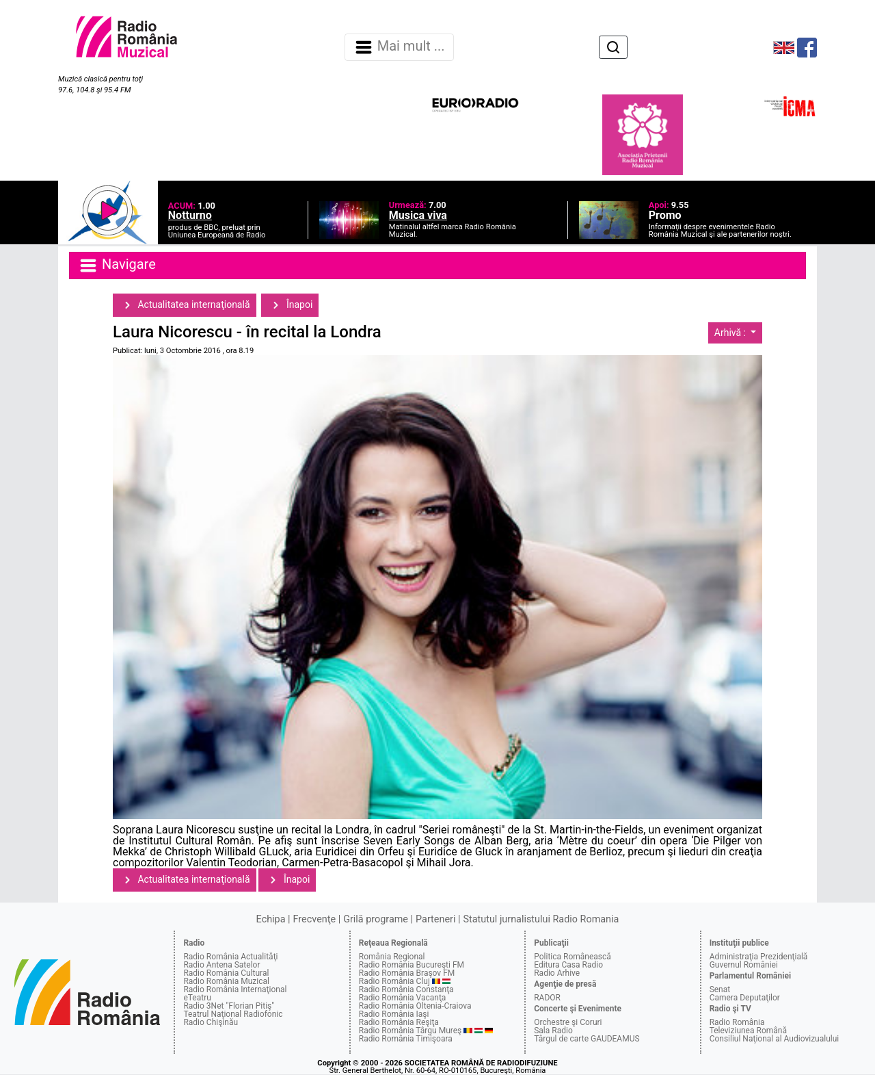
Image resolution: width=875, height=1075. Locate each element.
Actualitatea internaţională (184, 305)
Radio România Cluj (394, 981)
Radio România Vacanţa (402, 997)
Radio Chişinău (210, 1022)
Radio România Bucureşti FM (411, 965)
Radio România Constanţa (406, 989)
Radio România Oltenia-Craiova (415, 1006)
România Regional (392, 956)
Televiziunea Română (748, 1030)
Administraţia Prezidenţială (759, 956)
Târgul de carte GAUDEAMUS (586, 1039)
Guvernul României (744, 965)
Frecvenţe (314, 919)
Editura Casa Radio (568, 965)
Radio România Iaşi (394, 1014)
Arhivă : (731, 332)
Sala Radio (553, 1030)
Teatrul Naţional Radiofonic (232, 1014)
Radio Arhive (557, 973)
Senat (720, 989)
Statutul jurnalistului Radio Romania (541, 919)
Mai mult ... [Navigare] (399, 47)
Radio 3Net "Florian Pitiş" (228, 1006)
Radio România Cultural (226, 973)
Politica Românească (572, 956)
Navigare (117, 265)
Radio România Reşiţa (399, 1022)
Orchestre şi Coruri (568, 1022)
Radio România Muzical (226, 981)
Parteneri (435, 919)
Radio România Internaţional (234, 989)
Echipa (271, 919)
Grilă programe (375, 919)
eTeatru (197, 997)
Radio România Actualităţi (230, 956)
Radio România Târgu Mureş (410, 1030)
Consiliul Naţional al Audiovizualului (774, 1039)
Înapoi (289, 305)
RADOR (547, 997)
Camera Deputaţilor (745, 997)
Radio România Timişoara (406, 1039)
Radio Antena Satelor (221, 965)
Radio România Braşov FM (407, 973)
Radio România (737, 1022)
